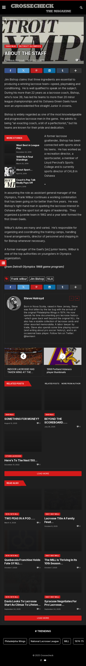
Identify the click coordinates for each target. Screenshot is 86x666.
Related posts (52, 383)
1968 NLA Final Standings (24, 158)
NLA (50, 279)
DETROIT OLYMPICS (30, 46)
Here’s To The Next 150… (20, 460)
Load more (43, 473)
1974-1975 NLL (12, 514)
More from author (71, 383)
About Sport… (24, 169)
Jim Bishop (37, 279)
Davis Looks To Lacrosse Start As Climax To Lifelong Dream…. (22, 603)
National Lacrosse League (45, 641)
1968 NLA (13, 19)
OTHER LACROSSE (13, 456)
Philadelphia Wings (15, 641)
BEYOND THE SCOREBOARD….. (55, 420)
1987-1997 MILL (52, 514)
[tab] (52, 383)
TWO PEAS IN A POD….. (19, 518)
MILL (66, 641)
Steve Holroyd (34, 298)
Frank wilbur (19, 279)
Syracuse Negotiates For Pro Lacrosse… (60, 603)
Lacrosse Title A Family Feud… (59, 520)
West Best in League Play (27, 146)
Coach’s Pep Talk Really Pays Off (25, 181)
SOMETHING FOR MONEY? (21, 419)
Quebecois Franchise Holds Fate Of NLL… (22, 561)
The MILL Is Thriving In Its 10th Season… (60, 561)
